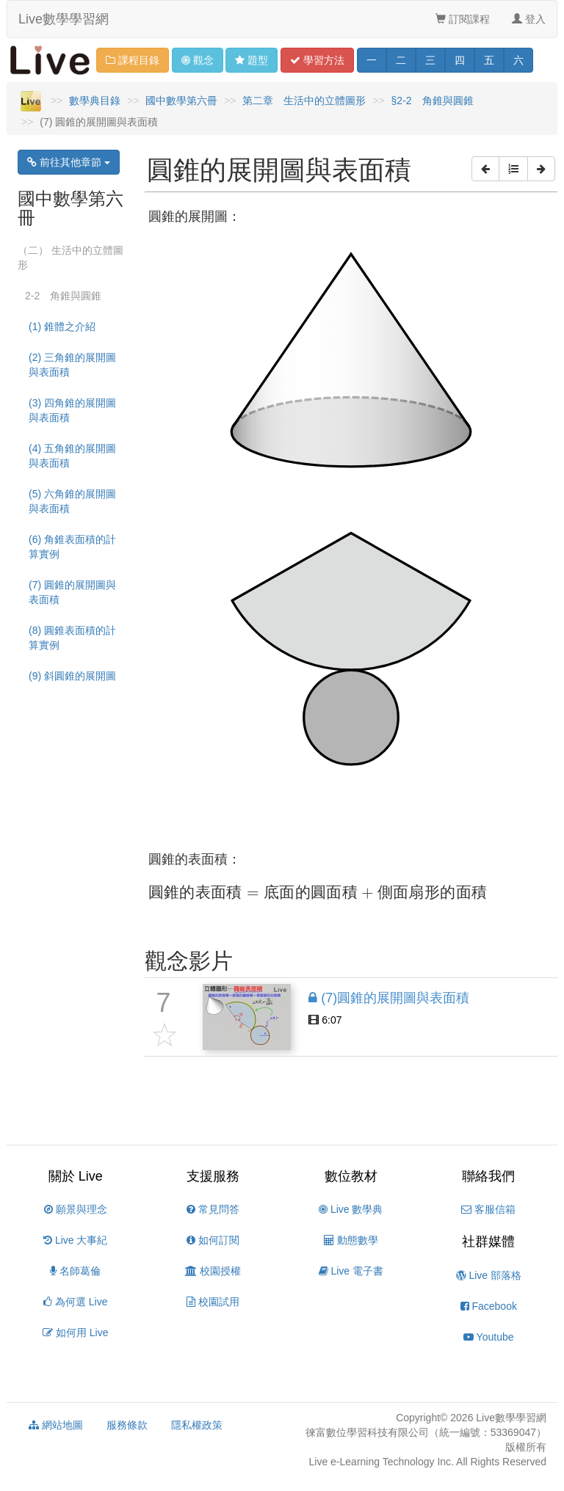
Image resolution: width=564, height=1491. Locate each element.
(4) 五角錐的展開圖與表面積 (72, 455)
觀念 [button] (197, 60)
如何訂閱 (213, 1240)
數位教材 (351, 1176)
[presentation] (318, 892)
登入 (529, 19)
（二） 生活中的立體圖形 (70, 257)
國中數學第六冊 (181, 100)
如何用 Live (75, 1332)
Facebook (488, 1306)
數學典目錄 (94, 100)
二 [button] (401, 60)
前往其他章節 (68, 162)
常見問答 (213, 1209)
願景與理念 (75, 1209)
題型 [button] (251, 60)
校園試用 (213, 1302)
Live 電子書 (351, 1271)
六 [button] (518, 60)
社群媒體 (488, 1241)
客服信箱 (488, 1209)
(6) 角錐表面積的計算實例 (72, 546)
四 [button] (460, 60)
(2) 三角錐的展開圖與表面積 (72, 364)
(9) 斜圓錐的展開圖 (72, 676)
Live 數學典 (351, 1209)
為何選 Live (75, 1302)
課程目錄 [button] (132, 60)
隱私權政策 (197, 1425)
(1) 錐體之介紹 (62, 326)
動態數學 (351, 1240)
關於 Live (75, 1176)
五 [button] (489, 60)
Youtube (488, 1337)
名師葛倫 (75, 1271)
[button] (485, 168)
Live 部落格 (488, 1275)
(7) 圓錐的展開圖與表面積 (72, 592)
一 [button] (371, 60)
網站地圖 (56, 1425)
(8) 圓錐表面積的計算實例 (72, 637)
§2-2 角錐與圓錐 (432, 100)
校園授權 (213, 1271)
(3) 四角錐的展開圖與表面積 (72, 410)
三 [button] (430, 60)
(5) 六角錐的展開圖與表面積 (72, 501)
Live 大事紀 (75, 1240)
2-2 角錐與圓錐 (63, 296)
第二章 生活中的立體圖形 (304, 100)
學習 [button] (317, 60)
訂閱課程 (462, 19)
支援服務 (213, 1176)
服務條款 (127, 1425)
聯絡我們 (488, 1176)
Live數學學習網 (63, 19)
